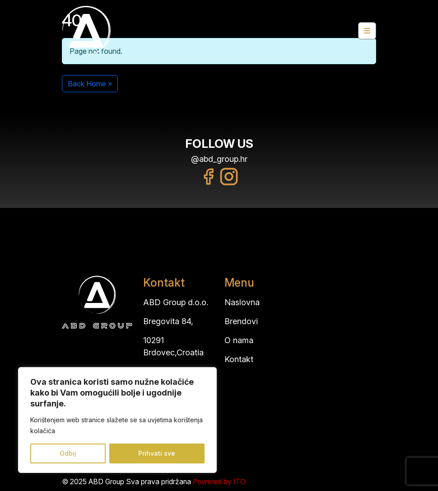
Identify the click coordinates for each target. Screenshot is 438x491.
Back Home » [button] (90, 83)
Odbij (68, 453)
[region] (117, 420)
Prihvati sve (156, 453)
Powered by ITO (219, 481)
